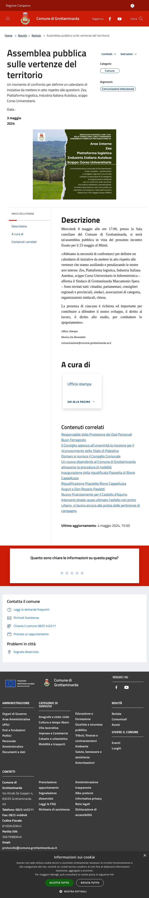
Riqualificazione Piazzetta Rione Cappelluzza (93, 483)
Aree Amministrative (16, 719)
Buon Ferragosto (73, 439)
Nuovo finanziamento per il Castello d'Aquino (94, 494)
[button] (74, 891)
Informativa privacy (88, 798)
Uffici (6, 724)
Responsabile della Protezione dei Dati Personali (96, 434)
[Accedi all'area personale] (132, 5)
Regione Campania (18, 5)
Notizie (36, 35)
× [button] (144, 855)
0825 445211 (25, 809)
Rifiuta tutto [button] (90, 882)
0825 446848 (18, 815)
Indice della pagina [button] (23, 213)
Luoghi (116, 748)
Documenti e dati (13, 752)
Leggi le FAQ (47, 804)
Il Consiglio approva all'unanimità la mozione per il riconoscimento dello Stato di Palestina (97, 448)
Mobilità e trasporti (52, 744)
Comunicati (119, 719)
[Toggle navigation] (7, 18)
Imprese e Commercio (53, 733)
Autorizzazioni (84, 762)
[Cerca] (141, 18)
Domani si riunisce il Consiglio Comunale (90, 456)
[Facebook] (108, 18)
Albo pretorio (84, 793)
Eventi (116, 742)
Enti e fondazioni (13, 730)
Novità (22, 35)
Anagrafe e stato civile (54, 716)
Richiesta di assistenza (54, 809)
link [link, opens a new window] (112, 874)
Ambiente (81, 746)
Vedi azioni (129, 54)
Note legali (82, 804)
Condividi (109, 54)
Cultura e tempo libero (54, 722)
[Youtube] (118, 18)
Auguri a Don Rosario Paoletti (83, 489)
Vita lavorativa (48, 727)
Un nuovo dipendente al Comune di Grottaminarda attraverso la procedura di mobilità (98, 464)
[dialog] (74, 874)
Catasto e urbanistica (53, 738)
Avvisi (116, 724)
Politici (6, 735)
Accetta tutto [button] (59, 882)
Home (8, 35)
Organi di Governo (14, 713)
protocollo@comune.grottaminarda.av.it (29, 847)
